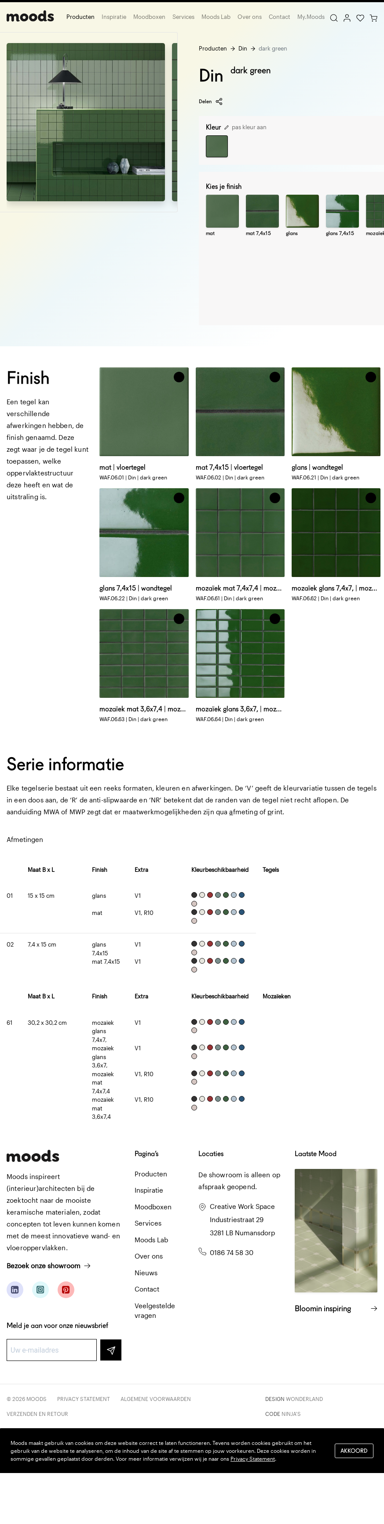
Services (183, 16)
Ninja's (291, 1414)
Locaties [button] (210, 1154)
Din (242, 48)
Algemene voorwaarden (156, 1399)
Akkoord (354, 1451)
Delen (211, 101)
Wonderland (304, 1399)
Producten (80, 16)
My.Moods (311, 16)
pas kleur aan (245, 127)
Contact (279, 16)
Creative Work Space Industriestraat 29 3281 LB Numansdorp (242, 1219)
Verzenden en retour (37, 1414)
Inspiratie (114, 16)
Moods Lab (215, 16)
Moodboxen (149, 16)
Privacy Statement (83, 1399)
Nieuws (146, 1273)
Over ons (250, 16)
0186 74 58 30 (231, 1252)
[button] (179, 377)
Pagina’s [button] (146, 1154)
